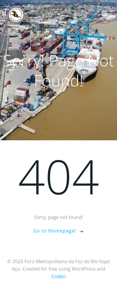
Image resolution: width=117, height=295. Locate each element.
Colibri (58, 276)
